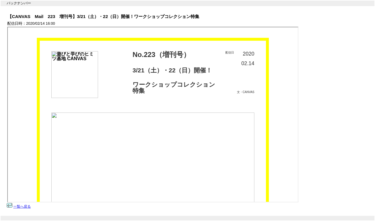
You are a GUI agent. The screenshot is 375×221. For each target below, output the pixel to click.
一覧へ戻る (22, 206)
